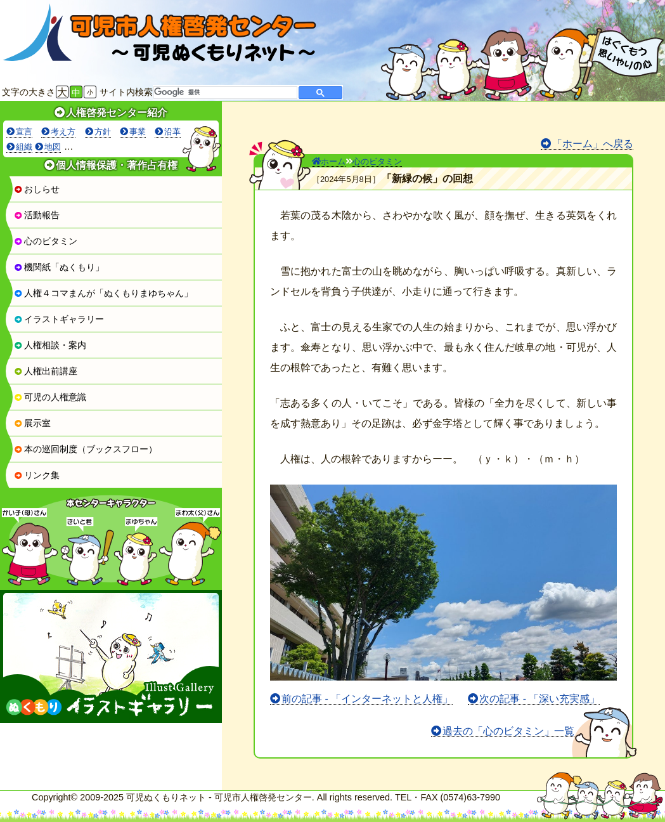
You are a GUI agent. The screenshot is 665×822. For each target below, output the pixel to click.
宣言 (24, 131)
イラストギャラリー (59, 319)
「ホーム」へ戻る (592, 143)
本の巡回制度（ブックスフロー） (85, 449)
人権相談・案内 (50, 345)
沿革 (172, 131)
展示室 (32, 423)
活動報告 (37, 215)
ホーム (328, 161)
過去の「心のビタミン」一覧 (508, 731)
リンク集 (37, 475)
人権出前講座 (45, 371)
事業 (137, 131)
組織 (24, 147)
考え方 (63, 131)
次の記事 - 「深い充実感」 (539, 698)
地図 (52, 147)
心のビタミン (45, 241)
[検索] (224, 92)
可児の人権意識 (50, 397)
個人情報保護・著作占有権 (117, 165)
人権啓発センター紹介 (116, 112)
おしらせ (37, 189)
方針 (102, 131)
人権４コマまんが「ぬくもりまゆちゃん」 (103, 293)
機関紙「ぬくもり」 (59, 267)
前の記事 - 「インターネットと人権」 (367, 698)
